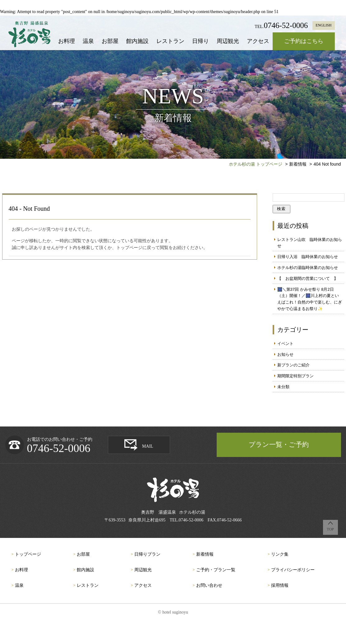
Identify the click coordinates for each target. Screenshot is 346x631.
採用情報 (279, 585)
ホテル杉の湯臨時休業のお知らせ (307, 267)
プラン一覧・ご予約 (279, 444)
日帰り (200, 41)
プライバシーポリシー (293, 569)
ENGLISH (323, 25)
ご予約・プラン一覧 (215, 569)
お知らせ (285, 354)
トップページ (28, 554)
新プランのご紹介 (293, 365)
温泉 (88, 41)
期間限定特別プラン (295, 376)
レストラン (170, 41)
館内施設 (137, 41)
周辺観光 (228, 41)
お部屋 (110, 41)
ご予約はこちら (303, 41)
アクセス (258, 41)
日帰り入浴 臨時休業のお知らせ (307, 256)
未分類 (283, 386)
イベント (285, 343)
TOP (330, 529)
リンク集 (279, 554)
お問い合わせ (209, 585)
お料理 (66, 41)
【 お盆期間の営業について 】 (307, 278)
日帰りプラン (147, 554)
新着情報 (205, 554)
